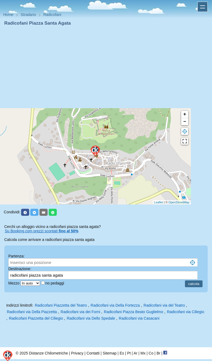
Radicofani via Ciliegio (185, 312)
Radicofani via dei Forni (80, 312)
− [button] (184, 121)
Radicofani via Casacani (139, 318)
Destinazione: (19, 269)
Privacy (77, 353)
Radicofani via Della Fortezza (115, 305)
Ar (135, 353)
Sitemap (110, 353)
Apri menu (202, 7)
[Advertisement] (106, 67)
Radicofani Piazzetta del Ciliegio (36, 318)
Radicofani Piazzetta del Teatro (61, 305)
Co (151, 353)
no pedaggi (55, 283)
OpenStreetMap (179, 202)
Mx (142, 353)
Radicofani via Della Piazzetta (32, 312)
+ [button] (184, 114)
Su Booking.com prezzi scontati (41, 231)
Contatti (93, 353)
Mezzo (14, 283)
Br (158, 353)
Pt (129, 353)
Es (122, 353)
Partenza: (16, 256)
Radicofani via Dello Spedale (91, 318)
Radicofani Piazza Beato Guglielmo (133, 312)
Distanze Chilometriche (48, 353)
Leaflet (158, 202)
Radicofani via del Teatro (164, 305)
